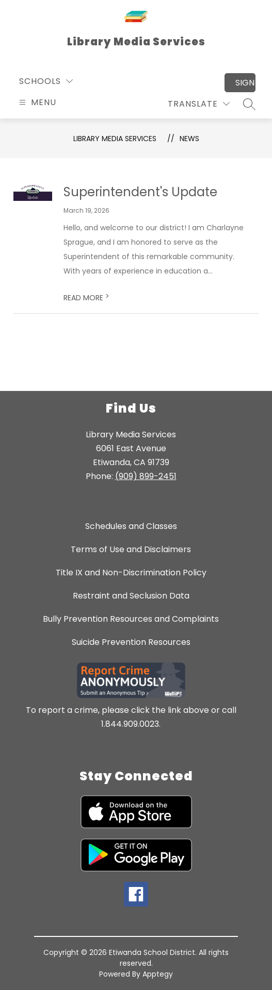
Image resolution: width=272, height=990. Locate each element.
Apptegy (157, 974)
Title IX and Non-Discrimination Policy (131, 572)
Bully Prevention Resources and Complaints (131, 619)
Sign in (245, 83)
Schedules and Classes (131, 526)
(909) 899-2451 (146, 476)
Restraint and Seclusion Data (131, 596)
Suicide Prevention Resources (131, 642)
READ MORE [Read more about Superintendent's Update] (86, 298)
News (189, 138)
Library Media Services (114, 138)
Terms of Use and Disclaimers (131, 549)
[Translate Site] (198, 103)
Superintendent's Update (140, 191)
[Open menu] (36, 102)
